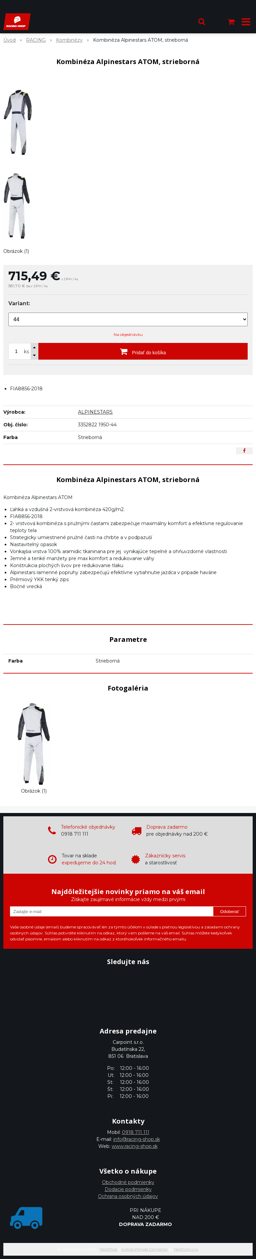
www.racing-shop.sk (135, 1146)
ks (26, 352)
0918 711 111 (135, 1132)
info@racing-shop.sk (136, 1139)
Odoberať (229, 911)
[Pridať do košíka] (143, 351)
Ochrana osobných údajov (128, 1196)
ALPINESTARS (95, 412)
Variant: (19, 303)
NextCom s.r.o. (186, 1249)
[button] (202, 21)
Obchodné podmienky (128, 1182)
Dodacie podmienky (128, 1189)
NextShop (108, 1249)
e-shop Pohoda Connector (145, 1249)
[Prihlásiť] (216, 21)
